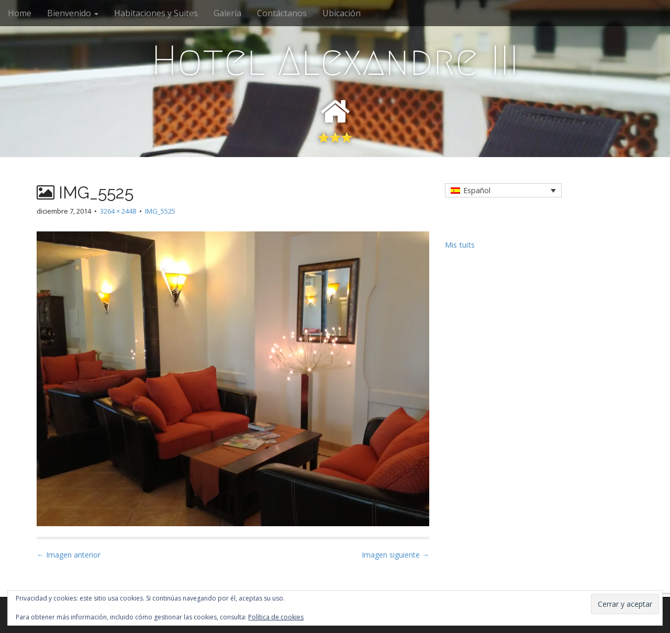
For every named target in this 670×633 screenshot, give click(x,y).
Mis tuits (460, 245)
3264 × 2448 (118, 211)
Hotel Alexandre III (335, 60)
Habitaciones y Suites (156, 13)
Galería (227, 13)
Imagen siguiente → (395, 555)
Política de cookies (276, 617)
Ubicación (341, 13)
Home (19, 13)
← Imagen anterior (68, 555)
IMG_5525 (160, 211)
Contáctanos (282, 13)
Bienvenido (72, 13)
